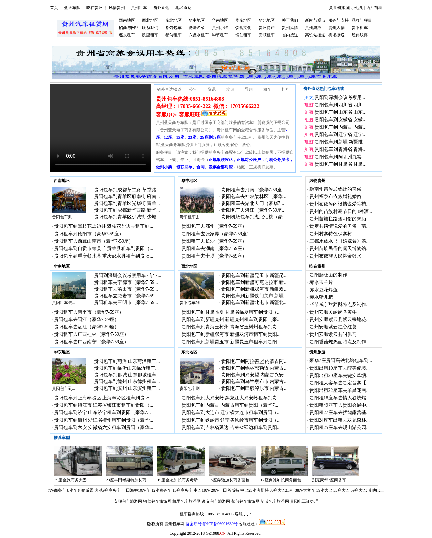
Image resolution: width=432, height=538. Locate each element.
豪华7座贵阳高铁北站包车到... (340, 360)
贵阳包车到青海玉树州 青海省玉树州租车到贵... (231, 326)
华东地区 (243, 20)
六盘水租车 (199, 35)
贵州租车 (139, 7)
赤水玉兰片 (321, 282)
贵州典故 (313, 27)
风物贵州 (117, 7)
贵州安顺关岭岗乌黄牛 (333, 312)
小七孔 (357, 7)
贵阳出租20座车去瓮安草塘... (339, 375)
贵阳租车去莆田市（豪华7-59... (126, 289)
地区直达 (184, 7)
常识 (230, 89)
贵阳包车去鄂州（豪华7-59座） (214, 226)
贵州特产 (267, 27)
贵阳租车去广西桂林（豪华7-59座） (91, 334)
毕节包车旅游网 (275, 501)
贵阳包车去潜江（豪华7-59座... (253, 210)
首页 (54, 7)
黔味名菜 (197, 27)
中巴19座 (202, 490)
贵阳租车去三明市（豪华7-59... (126, 302)
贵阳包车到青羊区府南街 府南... (127, 196)
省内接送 (290, 35)
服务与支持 (338, 20)
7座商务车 (57, 490)
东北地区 (173, 20)
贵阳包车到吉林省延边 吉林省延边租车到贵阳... (231, 427)
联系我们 (150, 27)
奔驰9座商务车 (107, 490)
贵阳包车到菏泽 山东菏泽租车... (127, 361)
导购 (249, 89)
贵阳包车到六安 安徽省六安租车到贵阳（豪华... (103, 427)
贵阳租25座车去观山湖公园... (339, 427)
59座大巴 (359, 490)
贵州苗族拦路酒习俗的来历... (339, 218)
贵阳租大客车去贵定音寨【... (339, 382)
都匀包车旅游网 (245, 501)
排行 (286, 89)
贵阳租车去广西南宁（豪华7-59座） (91, 341)
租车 (267, 89)
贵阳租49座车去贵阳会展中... (339, 405)
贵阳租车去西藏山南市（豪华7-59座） (94, 241)
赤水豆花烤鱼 (323, 289)
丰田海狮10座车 (136, 490)
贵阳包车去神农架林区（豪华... (254, 196)
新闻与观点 (315, 20)
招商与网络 (129, 27)
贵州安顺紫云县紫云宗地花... (339, 319)
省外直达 (161, 7)
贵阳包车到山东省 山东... (341, 112)
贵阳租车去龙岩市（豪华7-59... (126, 295)
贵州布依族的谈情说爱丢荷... (339, 204)
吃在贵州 (94, 7)
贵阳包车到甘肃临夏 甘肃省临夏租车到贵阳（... (231, 312)
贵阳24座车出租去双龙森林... (339, 420)
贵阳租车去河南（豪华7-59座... (253, 189)
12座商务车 (161, 490)
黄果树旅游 (339, 7)
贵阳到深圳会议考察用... (340, 97)
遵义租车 (127, 35)
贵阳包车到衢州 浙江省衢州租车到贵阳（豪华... (103, 420)
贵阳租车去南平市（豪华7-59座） (89, 312)
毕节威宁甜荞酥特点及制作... (339, 304)
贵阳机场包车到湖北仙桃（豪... (254, 216)
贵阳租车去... (191, 217)
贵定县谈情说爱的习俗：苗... (339, 226)
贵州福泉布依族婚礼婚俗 (335, 196)
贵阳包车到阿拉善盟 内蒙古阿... (254, 361)
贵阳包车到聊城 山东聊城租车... (127, 374)
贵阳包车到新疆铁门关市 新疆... (254, 295)
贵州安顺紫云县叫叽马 (333, 334)
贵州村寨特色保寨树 (330, 233)
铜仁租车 (243, 35)
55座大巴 (341, 490)
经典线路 (360, 35)
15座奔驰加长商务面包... (230, 480)
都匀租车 (173, 35)
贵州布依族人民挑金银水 (335, 256)
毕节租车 (220, 35)
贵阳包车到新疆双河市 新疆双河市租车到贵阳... (231, 334)
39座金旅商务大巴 (70, 480)
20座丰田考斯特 (225, 490)
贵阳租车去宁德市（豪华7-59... (126, 282)
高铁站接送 (315, 35)
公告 (193, 89)
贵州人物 (336, 27)
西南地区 (127, 20)
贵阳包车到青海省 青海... (341, 149)
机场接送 (336, 35)
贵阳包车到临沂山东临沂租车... (126, 368)
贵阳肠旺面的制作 (328, 274)
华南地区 (220, 20)
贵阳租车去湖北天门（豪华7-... (253, 203)
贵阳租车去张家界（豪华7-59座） (217, 233)
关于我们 (290, 20)
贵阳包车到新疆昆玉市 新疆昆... (254, 275)
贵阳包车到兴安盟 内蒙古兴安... (254, 374)
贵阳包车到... (63, 217)
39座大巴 (324, 490)
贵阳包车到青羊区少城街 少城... (127, 216)
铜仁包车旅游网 (157, 501)
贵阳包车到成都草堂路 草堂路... (127, 189)
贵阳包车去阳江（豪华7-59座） (86, 319)
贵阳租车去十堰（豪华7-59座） (214, 256)
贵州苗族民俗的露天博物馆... (339, 248)
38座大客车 (305, 490)
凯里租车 (150, 35)
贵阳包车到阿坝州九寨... (340, 156)
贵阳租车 (360, 27)
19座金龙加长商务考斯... (179, 480)
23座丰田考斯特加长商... (128, 480)
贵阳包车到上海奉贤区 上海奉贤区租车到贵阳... (103, 397)
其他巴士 (376, 490)
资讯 (212, 89)
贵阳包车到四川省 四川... (341, 104)
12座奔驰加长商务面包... (282, 480)
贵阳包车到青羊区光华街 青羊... (127, 203)
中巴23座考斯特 (254, 490)
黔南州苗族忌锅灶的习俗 (335, 189)
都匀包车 (173, 27)
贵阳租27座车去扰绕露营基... (339, 412)
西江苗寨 (374, 7)
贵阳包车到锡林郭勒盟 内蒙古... (254, 368)
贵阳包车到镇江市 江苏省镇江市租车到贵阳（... (103, 405)
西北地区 (150, 20)
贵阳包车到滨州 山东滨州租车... (127, 388)
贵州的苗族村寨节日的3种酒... (340, 211)
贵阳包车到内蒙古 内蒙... (341, 127)
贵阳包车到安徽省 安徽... (341, 119)
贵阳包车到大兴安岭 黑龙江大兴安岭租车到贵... (231, 397)
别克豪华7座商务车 (329, 480)
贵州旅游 (317, 352)
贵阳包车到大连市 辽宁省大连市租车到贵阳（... (231, 412)
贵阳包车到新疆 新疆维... (341, 141)
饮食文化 (243, 27)
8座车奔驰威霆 (80, 490)
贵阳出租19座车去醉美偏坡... (339, 368)
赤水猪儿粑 (321, 297)
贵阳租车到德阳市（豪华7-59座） (89, 233)
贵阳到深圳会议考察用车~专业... (127, 275)
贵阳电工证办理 (304, 501)
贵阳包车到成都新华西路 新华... (127, 210)
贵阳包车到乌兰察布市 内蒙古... (254, 381)
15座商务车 (182, 490)
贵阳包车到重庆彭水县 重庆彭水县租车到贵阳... (103, 256)
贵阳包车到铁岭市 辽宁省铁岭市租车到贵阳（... (231, 420)
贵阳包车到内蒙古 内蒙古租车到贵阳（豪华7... (230, 405)
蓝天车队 (72, 7)
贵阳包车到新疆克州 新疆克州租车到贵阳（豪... (231, 319)
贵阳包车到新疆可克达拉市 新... (254, 282)
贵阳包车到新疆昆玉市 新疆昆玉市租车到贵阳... (231, 341)
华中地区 (197, 20)
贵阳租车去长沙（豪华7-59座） (214, 241)
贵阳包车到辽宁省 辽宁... (341, 134)
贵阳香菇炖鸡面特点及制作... (339, 341)
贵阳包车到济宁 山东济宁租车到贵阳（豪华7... (102, 412)
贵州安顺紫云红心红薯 (333, 326)
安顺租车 (267, 35)
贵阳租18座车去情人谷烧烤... (339, 397)
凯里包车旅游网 (186, 501)
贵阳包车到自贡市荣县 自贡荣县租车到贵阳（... (103, 248)
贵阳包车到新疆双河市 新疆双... (254, 289)
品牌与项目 (362, 20)
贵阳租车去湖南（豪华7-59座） (214, 248)
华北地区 (267, 20)
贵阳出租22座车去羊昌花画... (339, 390)
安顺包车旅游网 (128, 501)
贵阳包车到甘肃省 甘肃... (341, 164)
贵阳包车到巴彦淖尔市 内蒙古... (254, 388)
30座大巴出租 (282, 490)
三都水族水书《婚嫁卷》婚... (339, 241)
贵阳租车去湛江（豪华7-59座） (86, 326)
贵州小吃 (220, 27)
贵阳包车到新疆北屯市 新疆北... (254, 302)
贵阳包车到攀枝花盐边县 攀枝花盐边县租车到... (103, 226)
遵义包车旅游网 (216, 501)
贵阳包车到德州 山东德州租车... (127, 381)
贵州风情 (290, 27)
